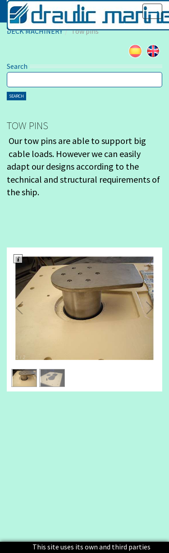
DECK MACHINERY (35, 31)
